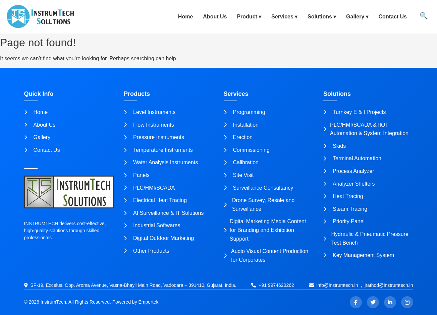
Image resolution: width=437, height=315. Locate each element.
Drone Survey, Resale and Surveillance (259, 204)
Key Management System (358, 255)
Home (185, 16)
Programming (244, 112)
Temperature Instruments (158, 150)
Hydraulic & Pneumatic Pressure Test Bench (365, 238)
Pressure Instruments (154, 137)
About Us (215, 16)
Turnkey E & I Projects (354, 112)
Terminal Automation (352, 158)
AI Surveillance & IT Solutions (164, 213)
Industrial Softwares (152, 225)
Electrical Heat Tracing (155, 200)
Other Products (146, 251)
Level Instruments (149, 112)
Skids (334, 146)
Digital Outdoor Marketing (159, 238)
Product (247, 16)
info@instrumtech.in (337, 285)
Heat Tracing (343, 196)
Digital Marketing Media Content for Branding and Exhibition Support (265, 229)
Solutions (320, 16)
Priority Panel (344, 221)
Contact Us (393, 16)
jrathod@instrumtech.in (389, 285)
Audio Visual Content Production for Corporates (266, 255)
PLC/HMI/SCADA (149, 188)
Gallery (355, 16)
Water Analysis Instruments (161, 162)
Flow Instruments (149, 125)
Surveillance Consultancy (258, 188)
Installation (241, 125)
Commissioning (247, 150)
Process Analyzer (348, 171)
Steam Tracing (345, 209)
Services (282, 16)
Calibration (241, 162)
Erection (238, 137)
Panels (137, 175)
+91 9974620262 (276, 285)
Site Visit (239, 175)
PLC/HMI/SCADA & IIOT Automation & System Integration (365, 129)
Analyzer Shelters (349, 184)
